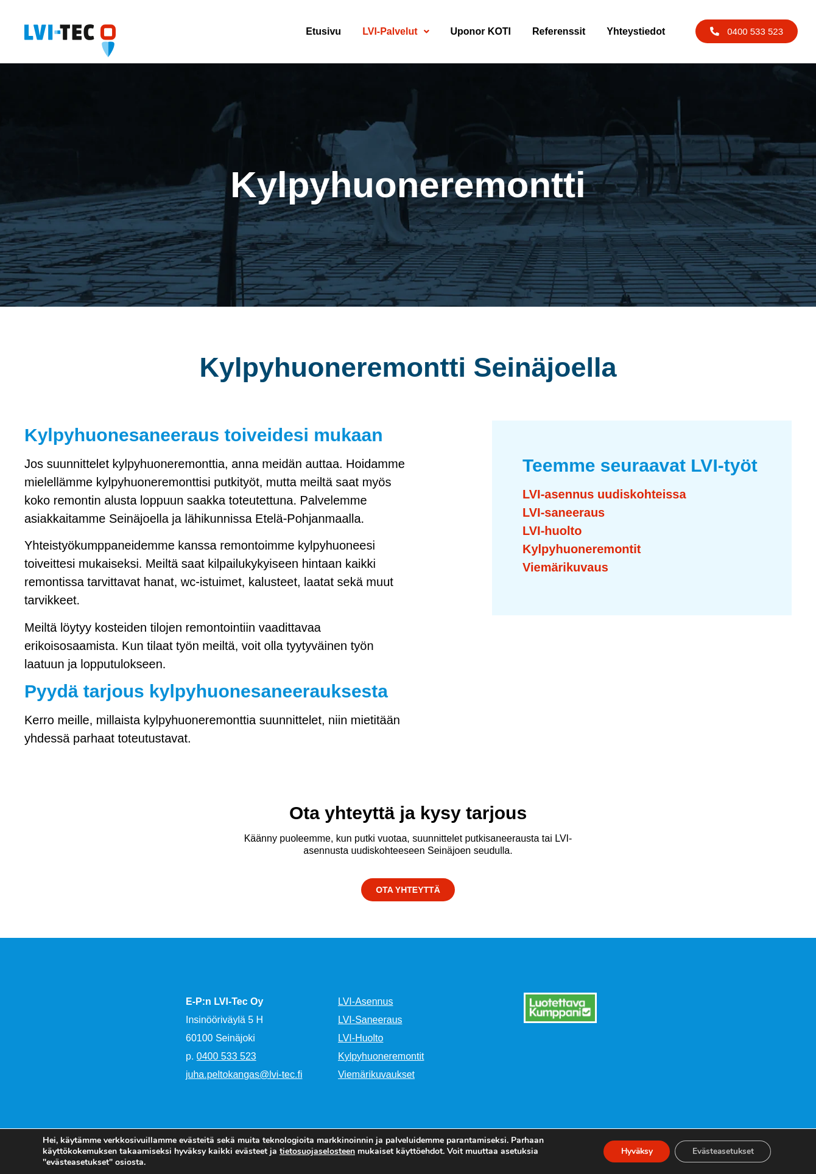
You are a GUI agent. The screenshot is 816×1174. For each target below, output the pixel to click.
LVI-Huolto (360, 1038)
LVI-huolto (552, 530)
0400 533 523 (226, 1056)
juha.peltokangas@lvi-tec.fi (244, 1074)
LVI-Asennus (365, 1001)
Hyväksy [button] (631, 1151)
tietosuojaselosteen (317, 1151)
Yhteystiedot (636, 32)
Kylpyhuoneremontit (581, 549)
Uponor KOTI (481, 32)
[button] (746, 31)
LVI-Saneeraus (370, 1020)
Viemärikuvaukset (376, 1074)
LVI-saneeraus (563, 512)
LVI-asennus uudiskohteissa (604, 494)
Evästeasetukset (721, 1151)
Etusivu (323, 32)
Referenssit (558, 32)
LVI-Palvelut (395, 32)
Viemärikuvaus (565, 567)
